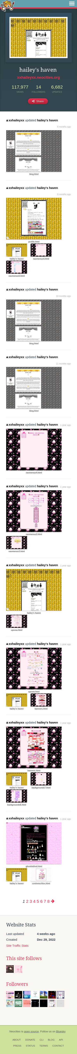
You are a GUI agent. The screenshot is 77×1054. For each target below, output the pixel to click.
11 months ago (63, 363)
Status (30, 1045)
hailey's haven (47, 120)
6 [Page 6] (41, 901)
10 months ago (63, 296)
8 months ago (64, 194)
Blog (51, 1039)
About (17, 1039)
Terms (43, 1045)
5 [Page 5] (38, 901)
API (61, 1039)
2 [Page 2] (27, 901)
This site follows (24, 958)
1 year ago (65, 425)
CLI (41, 1039)
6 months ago (64, 126)
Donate (30, 1039)
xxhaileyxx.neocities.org (38, 77)
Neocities (15, 1031)
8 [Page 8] (48, 901)
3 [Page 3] (31, 901)
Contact (58, 1045)
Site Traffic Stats (17, 945)
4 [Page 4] (34, 901)
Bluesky (61, 1031)
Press (17, 1045)
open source (31, 1031)
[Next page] (53, 901)
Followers (17, 984)
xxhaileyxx (15, 120)
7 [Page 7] (45, 901)
